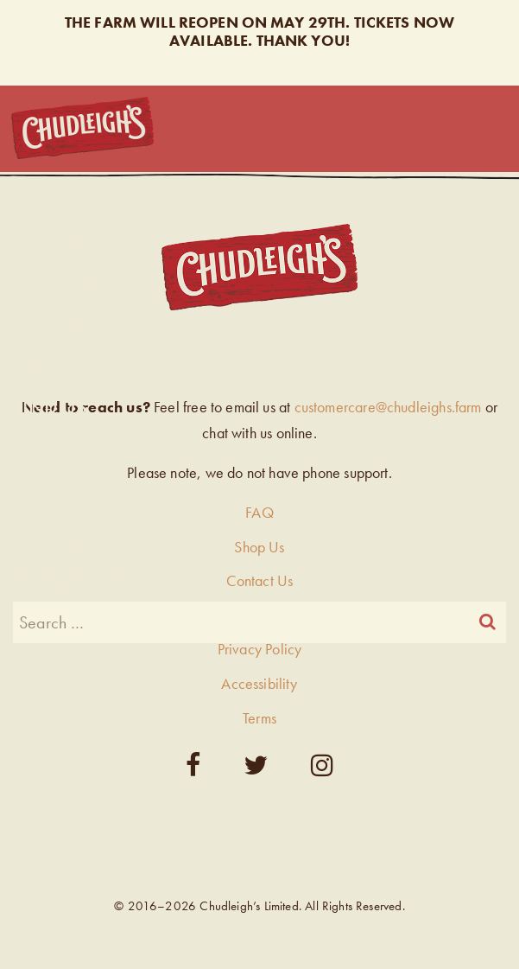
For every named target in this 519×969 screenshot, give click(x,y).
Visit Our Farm (87, 282)
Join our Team (69, 464)
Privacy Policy (260, 649)
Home (42, 200)
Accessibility (259, 683)
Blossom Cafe (84, 323)
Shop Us (53, 240)
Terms (259, 718)
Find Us (49, 406)
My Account (50, 541)
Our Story (66, 365)
